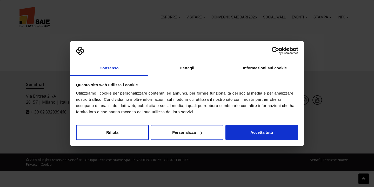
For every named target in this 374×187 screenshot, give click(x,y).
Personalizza (187, 132)
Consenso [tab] (108, 68)
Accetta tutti (261, 132)
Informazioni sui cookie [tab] (265, 68)
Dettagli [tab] (187, 68)
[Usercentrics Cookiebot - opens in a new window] (275, 51)
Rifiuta (112, 132)
